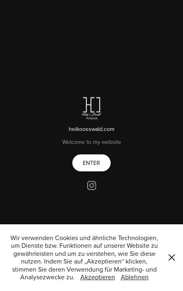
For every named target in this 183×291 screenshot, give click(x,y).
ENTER (91, 163)
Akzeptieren (97, 276)
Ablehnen (135, 276)
